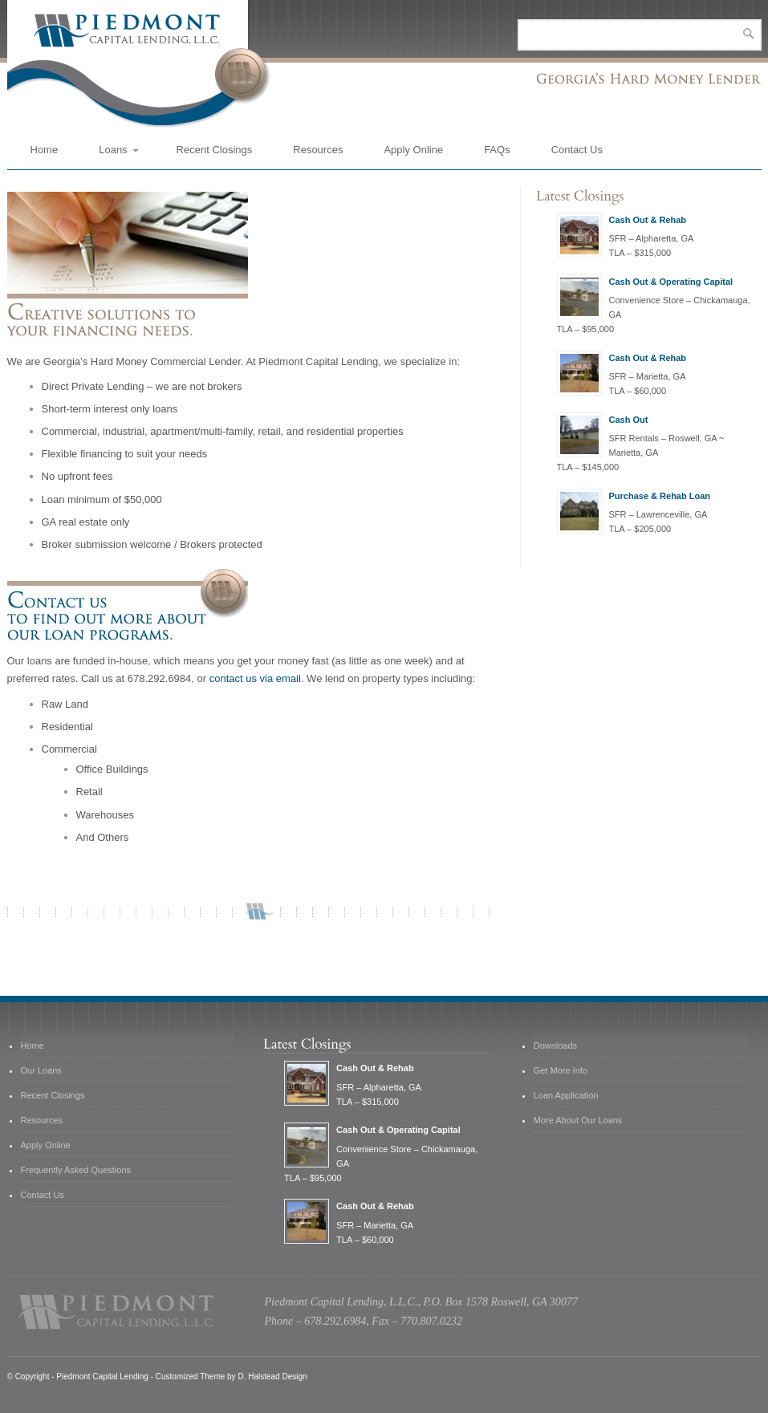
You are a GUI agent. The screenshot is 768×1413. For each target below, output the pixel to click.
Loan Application (566, 1095)
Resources (318, 150)
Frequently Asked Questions (76, 1170)
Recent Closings (215, 150)
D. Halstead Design (272, 1376)
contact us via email (255, 678)
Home (44, 150)
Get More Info (560, 1070)
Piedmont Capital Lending (102, 1376)
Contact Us (577, 150)
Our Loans (41, 1070)
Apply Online (413, 150)
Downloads (555, 1045)
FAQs (497, 150)
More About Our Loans (578, 1120)
